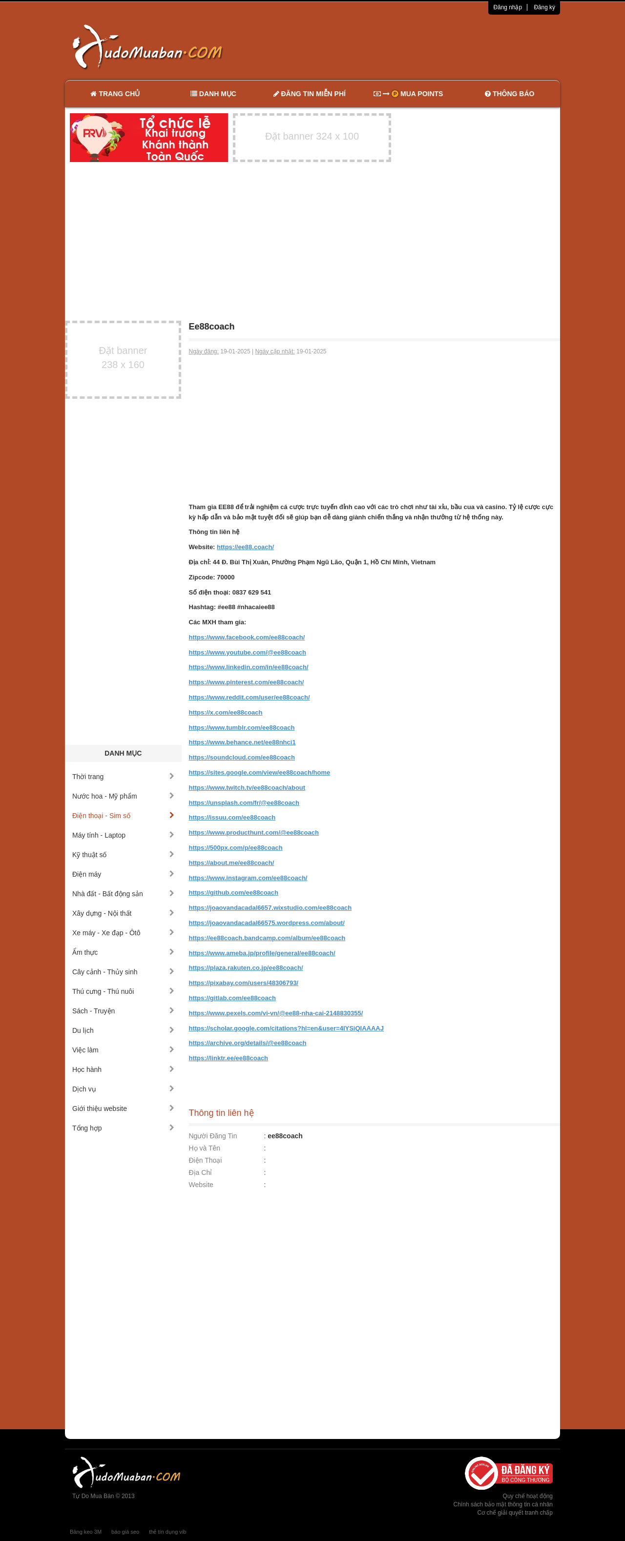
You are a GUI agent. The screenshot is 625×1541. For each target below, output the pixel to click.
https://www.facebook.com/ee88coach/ (247, 637)
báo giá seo (125, 1532)
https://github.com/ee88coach (233, 892)
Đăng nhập (507, 7)
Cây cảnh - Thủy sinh (123, 972)
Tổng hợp (123, 1128)
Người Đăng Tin (213, 1136)
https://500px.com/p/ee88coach (236, 847)
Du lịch (123, 1030)
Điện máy (123, 874)
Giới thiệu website (123, 1108)
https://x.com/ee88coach (226, 712)
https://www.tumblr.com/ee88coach (242, 727)
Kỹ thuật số (123, 855)
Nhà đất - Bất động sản (123, 894)
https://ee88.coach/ (245, 547)
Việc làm (123, 1050)
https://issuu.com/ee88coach (232, 817)
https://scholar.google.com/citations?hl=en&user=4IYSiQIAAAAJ (286, 1028)
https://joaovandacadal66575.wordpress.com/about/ (267, 922)
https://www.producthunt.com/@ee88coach (254, 832)
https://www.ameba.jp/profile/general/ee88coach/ (262, 953)
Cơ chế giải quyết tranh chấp (515, 1512)
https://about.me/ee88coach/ (231, 862)
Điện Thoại (205, 1160)
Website (201, 1185)
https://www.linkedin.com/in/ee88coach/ (249, 667)
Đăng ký (544, 7)
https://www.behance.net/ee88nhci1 (242, 742)
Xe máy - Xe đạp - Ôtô (123, 933)
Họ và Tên (205, 1148)
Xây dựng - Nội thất (123, 913)
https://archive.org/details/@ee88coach (248, 1043)
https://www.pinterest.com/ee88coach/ (246, 682)
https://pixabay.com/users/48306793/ (243, 982)
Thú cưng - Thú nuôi (123, 991)
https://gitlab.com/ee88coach (232, 998)
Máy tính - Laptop (123, 835)
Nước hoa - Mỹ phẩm (123, 796)
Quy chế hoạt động (528, 1496)
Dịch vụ (123, 1089)
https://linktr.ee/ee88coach (229, 1058)
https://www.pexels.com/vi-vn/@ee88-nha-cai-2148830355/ (276, 1013)
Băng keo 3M (86, 1532)
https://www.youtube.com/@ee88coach (247, 652)
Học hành (123, 1069)
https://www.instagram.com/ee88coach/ (248, 878)
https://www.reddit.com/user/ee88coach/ (249, 697)
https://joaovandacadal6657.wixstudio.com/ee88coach (270, 907)
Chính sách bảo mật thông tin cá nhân (503, 1504)
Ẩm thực (123, 952)
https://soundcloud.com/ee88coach (242, 757)
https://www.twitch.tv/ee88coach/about (247, 787)
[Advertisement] (415, 46)
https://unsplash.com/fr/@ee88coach (244, 802)
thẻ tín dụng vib (167, 1532)
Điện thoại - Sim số (123, 816)
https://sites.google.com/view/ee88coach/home (260, 772)
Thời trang (123, 777)
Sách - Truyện (123, 1011)
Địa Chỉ (200, 1172)
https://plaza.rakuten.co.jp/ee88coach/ (246, 967)
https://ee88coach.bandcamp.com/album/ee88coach (267, 938)
